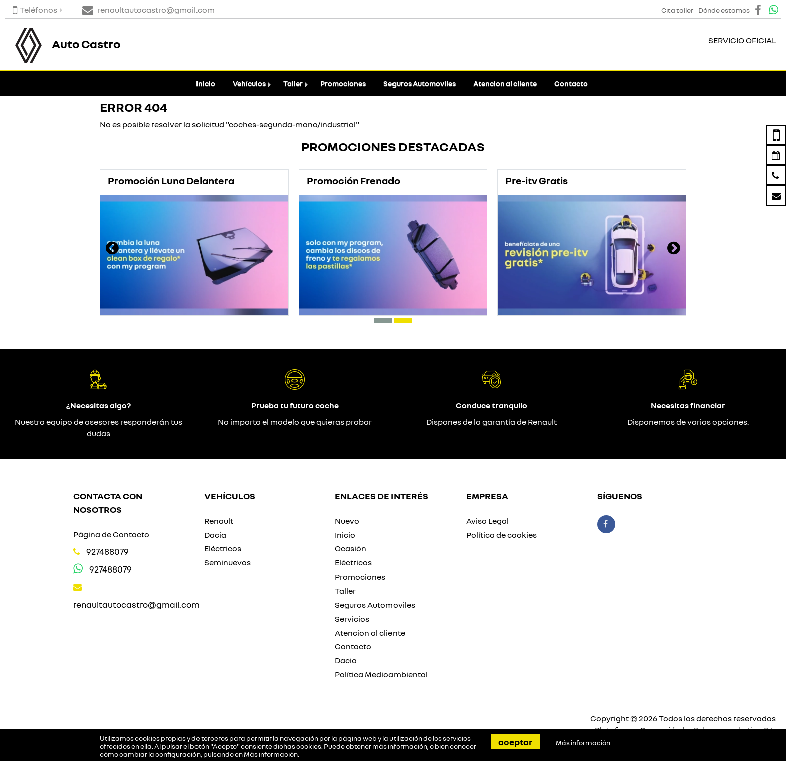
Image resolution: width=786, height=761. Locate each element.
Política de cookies (501, 535)
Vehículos (249, 83)
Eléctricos (222, 548)
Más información (271, 754)
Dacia (215, 535)
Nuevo (347, 521)
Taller (293, 83)
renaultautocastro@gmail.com (136, 604)
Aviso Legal (487, 521)
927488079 (107, 551)
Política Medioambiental (381, 674)
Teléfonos (35, 10)
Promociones (343, 83)
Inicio (205, 83)
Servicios (352, 619)
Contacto (571, 83)
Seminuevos (227, 562)
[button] (383, 321)
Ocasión (350, 548)
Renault (218, 521)
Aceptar (515, 741)
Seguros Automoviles (419, 83)
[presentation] (112, 249)
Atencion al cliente (505, 83)
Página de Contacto (111, 534)
